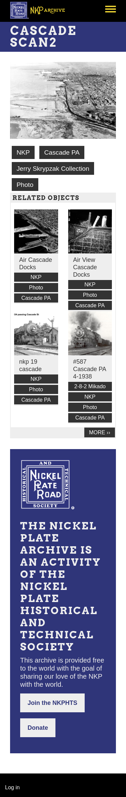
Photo (24, 184)
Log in (12, 787)
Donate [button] (38, 727)
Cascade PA (61, 152)
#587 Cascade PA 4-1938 (89, 369)
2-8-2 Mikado (90, 386)
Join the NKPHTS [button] (52, 703)
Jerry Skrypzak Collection (52, 168)
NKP (23, 152)
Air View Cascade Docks (85, 267)
